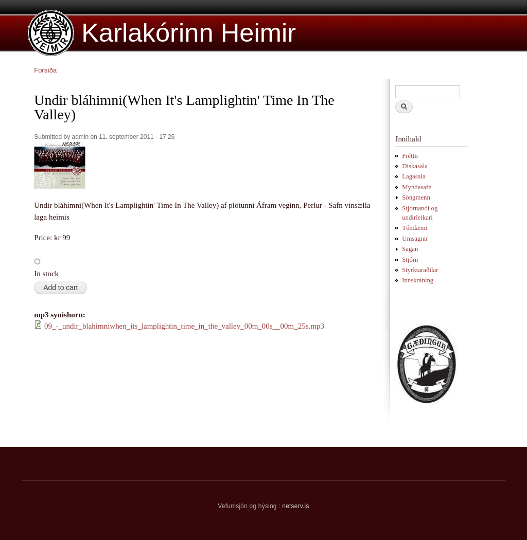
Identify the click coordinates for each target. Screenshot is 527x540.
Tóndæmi (414, 227)
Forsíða (45, 70)
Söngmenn (416, 197)
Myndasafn (417, 187)
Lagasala (413, 176)
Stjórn (410, 259)
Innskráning (417, 280)
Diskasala (415, 166)
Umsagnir (415, 238)
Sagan (410, 249)
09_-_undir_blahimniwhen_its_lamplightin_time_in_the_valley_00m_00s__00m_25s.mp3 (184, 326)
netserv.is (295, 506)
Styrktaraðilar (420, 270)
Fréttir (410, 155)
